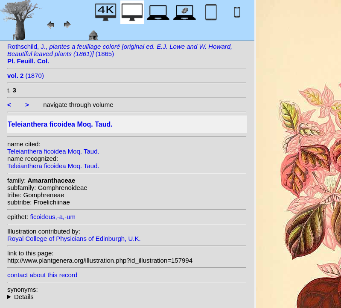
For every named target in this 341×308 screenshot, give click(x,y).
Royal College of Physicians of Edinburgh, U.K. (74, 238)
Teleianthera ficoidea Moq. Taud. (53, 151)
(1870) (25, 75)
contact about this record (42, 274)
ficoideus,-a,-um (53, 216)
